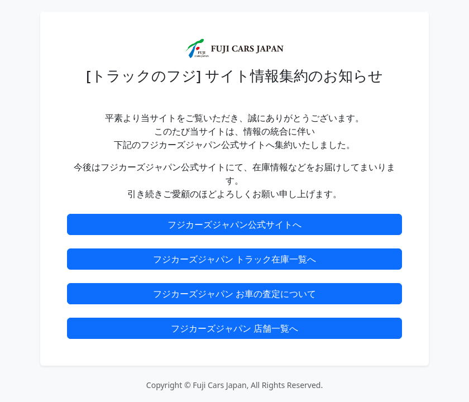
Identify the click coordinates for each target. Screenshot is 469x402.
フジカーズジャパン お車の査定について (234, 294)
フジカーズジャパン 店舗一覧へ (234, 328)
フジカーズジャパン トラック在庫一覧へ (234, 259)
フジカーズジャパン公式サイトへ (235, 224)
